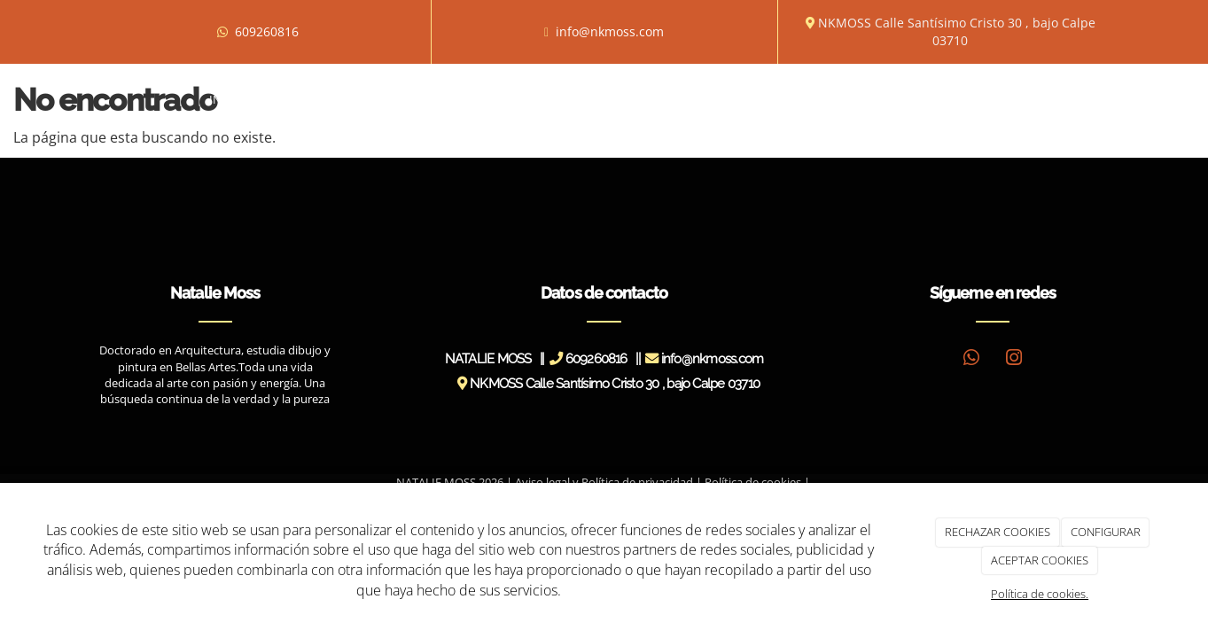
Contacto (956, 99)
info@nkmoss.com (610, 31)
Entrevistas (578, 99)
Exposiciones (472, 99)
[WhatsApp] (971, 359)
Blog (818, 99)
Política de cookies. (1039, 594)
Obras (378, 99)
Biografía (300, 99)
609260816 (267, 31)
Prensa (662, 99)
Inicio (227, 99)
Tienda (880, 99)
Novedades (743, 99)
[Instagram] (1014, 359)
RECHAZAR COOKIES (997, 532)
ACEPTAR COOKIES (1039, 560)
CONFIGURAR (1106, 532)
